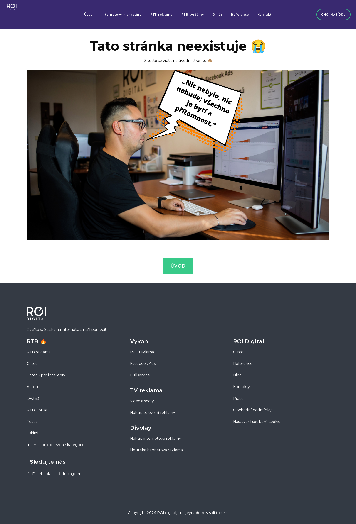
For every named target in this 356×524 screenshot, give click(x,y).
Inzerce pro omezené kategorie (55, 443)
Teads (32, 420)
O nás (238, 351)
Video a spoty (142, 400)
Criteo (32, 362)
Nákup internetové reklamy (155, 437)
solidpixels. (218, 511)
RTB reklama (39, 351)
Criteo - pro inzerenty (46, 374)
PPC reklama (142, 351)
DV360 (33, 397)
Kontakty (241, 385)
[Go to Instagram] (69, 473)
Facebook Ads (143, 362)
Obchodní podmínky (252, 409)
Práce (238, 397)
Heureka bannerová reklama (156, 449)
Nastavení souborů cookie (256, 420)
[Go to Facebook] (38, 473)
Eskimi (32, 432)
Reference (242, 362)
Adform (34, 385)
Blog (237, 374)
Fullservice (140, 374)
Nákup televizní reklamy (152, 411)
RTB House (37, 409)
